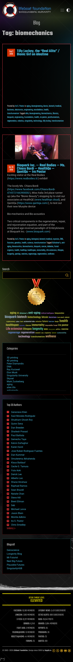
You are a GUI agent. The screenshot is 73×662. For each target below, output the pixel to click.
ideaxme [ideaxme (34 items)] (28, 326)
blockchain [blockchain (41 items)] (53, 317)
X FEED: (19, 619)
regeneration (12, 121)
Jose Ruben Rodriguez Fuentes (26, 451)
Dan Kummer (17, 454)
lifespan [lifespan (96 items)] (27, 329)
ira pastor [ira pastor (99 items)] (63, 325)
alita (27, 113)
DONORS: (26, 624)
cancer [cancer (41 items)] (67, 317)
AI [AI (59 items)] (18, 313)
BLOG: (40, 619)
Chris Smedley (18, 524)
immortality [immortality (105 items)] (38, 325)
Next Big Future (14, 561)
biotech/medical (55, 106)
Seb (13, 505)
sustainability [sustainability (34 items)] (61, 333)
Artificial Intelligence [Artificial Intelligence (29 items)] (47, 313)
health (46, 110)
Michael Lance (18, 509)
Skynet (10, 378)
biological (35, 239)
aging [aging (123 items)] (13, 313)
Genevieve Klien (19, 412)
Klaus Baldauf (18, 462)
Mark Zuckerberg (15, 381)
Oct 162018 (11, 168)
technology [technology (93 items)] (24, 336)
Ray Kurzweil (13, 369)
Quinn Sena (17, 423)
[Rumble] (69, 650)
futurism (10, 243)
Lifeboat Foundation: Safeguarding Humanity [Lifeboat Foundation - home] (29, 10)
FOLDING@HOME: (18, 632)
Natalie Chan (17, 493)
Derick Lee (16, 474)
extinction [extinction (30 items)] (39, 322)
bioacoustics (17, 246)
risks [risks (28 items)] (42, 333)
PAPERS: (41, 637)
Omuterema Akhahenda (23, 458)
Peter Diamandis (15, 363)
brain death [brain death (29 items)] (60, 317)
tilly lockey (47, 121)
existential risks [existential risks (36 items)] (29, 322)
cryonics (56, 239)
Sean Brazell (17, 490)
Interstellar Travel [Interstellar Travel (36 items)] (51, 325)
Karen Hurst (17, 447)
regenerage (32, 254)
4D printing (12, 360)
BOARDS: (41, 624)
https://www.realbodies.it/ (23, 178)
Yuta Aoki (16, 470)
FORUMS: (29, 641)
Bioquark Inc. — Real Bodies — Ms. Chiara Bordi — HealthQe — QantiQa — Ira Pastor (41, 168)
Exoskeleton (28, 117)
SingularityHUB (14, 568)
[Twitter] (57, 650)
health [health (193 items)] (63, 321)
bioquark (10, 117)
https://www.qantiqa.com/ (33, 203)
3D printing (12, 357)
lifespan (60, 250)
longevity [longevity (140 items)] (37, 329)
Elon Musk (12, 372)
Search (66, 275)
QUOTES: (41, 641)
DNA (61, 239)
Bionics (55, 113)
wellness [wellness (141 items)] (50, 336)
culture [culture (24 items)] (17, 321)
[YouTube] (65, 650)
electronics (19, 110)
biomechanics (46, 113)
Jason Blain (17, 513)
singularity (29, 121)
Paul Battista (17, 435)
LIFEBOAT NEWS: (44, 611)
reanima (24, 254)
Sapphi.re (48, 650)
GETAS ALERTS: (43, 615)
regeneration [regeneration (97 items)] (28, 332)
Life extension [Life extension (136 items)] (14, 329)
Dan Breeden (17, 427)
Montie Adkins (18, 517)
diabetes (50, 246)
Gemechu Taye (18, 439)
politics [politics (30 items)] (58, 329)
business (10, 110)
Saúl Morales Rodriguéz (23, 416)
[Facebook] (53, 650)
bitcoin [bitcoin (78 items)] (45, 317)
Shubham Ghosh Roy (22, 419)
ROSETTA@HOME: (17, 637)
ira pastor (43, 117)
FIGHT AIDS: (21, 628)
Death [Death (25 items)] (21, 321)
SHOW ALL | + (11, 528)
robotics (21, 121)
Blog (36, 23)
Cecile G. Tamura (19, 466)
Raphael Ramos (19, 486)
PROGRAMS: (42, 632)
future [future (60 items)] (45, 321)
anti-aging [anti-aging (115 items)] (34, 313)
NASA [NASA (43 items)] (46, 329)
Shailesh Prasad (19, 431)
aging (28, 106)
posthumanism (53, 117)
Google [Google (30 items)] (57, 322)
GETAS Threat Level (36, 600)
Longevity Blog (14, 553)
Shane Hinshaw (19, 482)
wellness (51, 254)
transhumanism (13, 113)
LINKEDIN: (18, 615)
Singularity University (17, 375)
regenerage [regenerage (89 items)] (14, 332)
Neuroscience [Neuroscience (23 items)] (52, 329)
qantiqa (17, 254)
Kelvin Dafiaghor (19, 443)
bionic (45, 106)
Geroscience (13, 550)
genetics (18, 243)
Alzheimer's (56, 243)
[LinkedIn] (61, 650)
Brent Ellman (17, 501)
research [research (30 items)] (37, 333)
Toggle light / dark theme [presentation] (68, 10)
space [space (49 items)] (54, 333)
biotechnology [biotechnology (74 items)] (34, 317)
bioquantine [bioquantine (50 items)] (59, 313)
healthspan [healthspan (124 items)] (12, 325)
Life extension (51, 250)
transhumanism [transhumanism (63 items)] (38, 336)
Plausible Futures (15, 564)
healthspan (32, 250)
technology (37, 121)
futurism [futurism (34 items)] (51, 322)
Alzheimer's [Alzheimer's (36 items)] (24, 313)
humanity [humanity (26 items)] (22, 325)
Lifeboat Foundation (21, 650)
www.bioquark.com (38, 231)
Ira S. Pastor (19, 106)
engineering (28, 110)
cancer (43, 246)
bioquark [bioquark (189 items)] (11, 317)
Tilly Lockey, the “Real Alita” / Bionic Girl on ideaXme (38, 52)
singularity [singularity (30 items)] (47, 333)
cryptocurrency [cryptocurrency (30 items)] (10, 322)
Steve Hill (16, 497)
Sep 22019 (11, 52)
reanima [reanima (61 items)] (64, 329)
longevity (10, 254)
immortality (41, 250)
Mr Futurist (12, 557)
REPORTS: (41, 628)
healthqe (23, 250)
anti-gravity (12, 390)
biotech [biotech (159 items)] (22, 317)
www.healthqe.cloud (47, 199)
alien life (11, 387)
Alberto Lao (17, 478)
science (30, 243)
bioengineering (36, 106)
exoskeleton (38, 110)
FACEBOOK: (18, 611)
